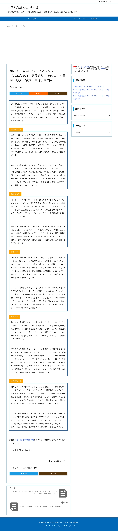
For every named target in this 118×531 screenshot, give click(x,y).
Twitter (103, 69)
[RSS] (38, 93)
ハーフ (62, 461)
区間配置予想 (28, 440)
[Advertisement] (59, 46)
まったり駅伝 (85, 67)
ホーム (11, 26)
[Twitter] (19, 93)
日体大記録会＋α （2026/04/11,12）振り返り (88, 87)
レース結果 (21, 26)
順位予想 (18, 440)
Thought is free (70, 526)
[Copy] (57, 93)
